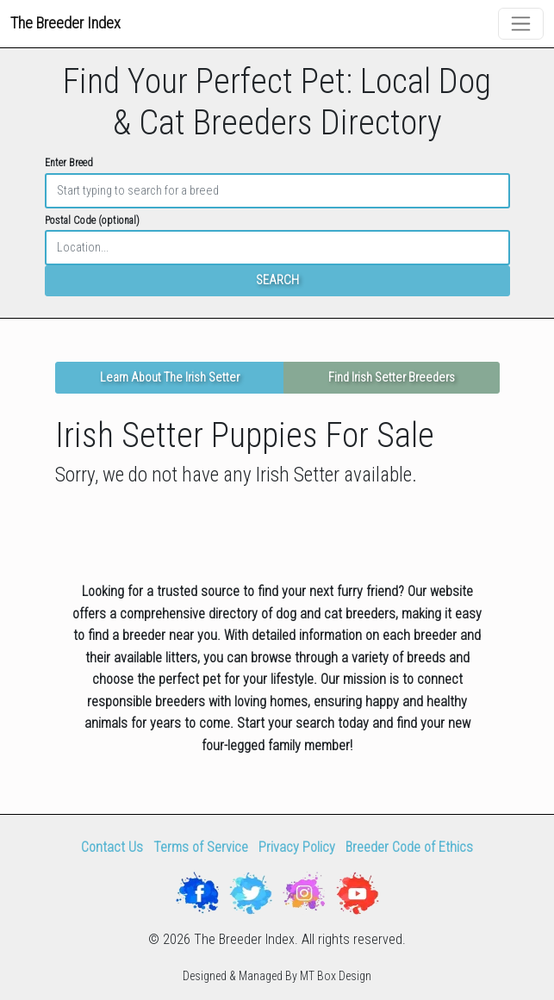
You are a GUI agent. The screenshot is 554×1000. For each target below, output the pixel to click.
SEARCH (277, 280)
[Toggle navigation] (521, 24)
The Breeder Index (65, 23)
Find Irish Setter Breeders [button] (391, 377)
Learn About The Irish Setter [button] (170, 377)
